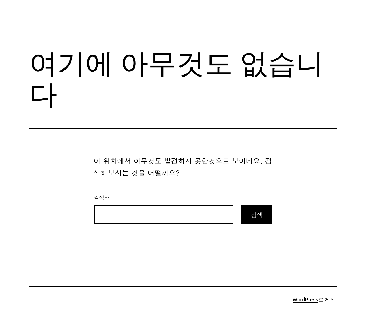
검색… (102, 197)
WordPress (305, 299)
